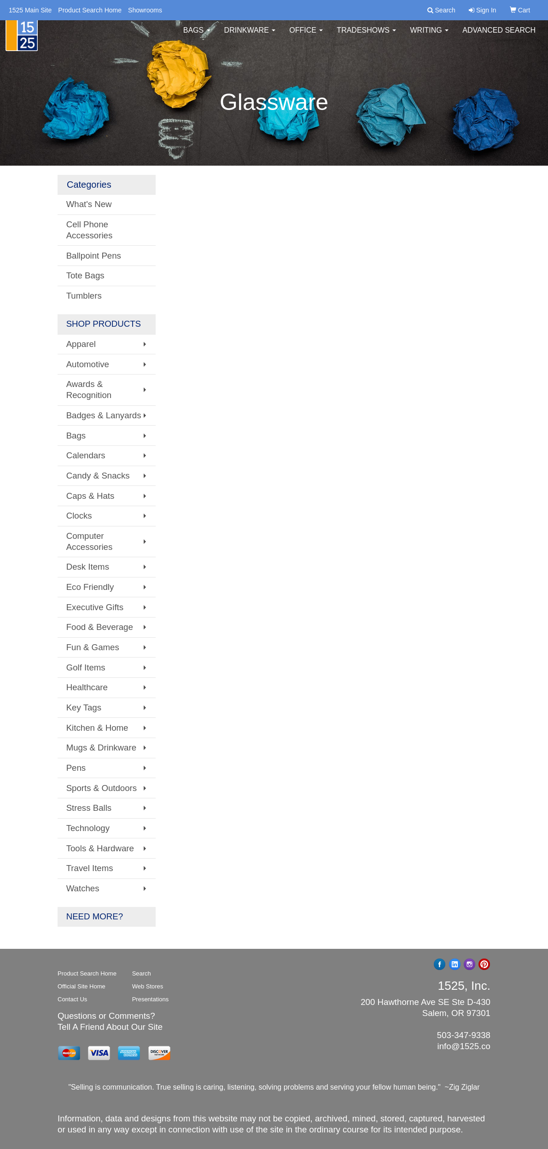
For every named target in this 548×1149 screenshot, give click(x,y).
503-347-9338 (463, 1035)
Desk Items (87, 567)
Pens (76, 768)
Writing (429, 36)
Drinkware (250, 36)
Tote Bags (85, 275)
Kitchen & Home (97, 728)
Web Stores (147, 986)
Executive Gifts (94, 607)
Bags (196, 36)
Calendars (85, 455)
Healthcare (87, 687)
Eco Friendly (90, 587)
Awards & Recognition (89, 389)
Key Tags (83, 707)
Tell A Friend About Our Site (110, 1027)
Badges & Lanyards (103, 415)
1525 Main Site (30, 10)
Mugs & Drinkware (101, 747)
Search (141, 973)
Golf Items (85, 667)
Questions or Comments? (106, 1016)
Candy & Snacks (98, 475)
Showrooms (145, 10)
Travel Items (89, 868)
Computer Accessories (89, 541)
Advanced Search (499, 36)
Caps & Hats (90, 496)
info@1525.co (463, 1046)
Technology (88, 828)
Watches (82, 888)
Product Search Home (90, 10)
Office (306, 36)
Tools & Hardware (100, 848)
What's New (89, 204)
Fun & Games (92, 647)
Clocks (79, 515)
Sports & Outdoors (101, 788)
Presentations (150, 999)
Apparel (81, 344)
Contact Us (72, 999)
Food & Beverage (99, 627)
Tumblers (84, 295)
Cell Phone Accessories (89, 229)
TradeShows (366, 36)
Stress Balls (89, 808)
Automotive (87, 364)
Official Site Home (81, 986)
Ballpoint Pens (93, 255)
